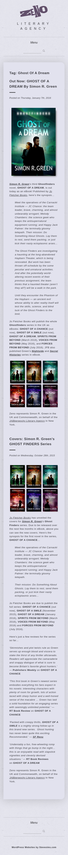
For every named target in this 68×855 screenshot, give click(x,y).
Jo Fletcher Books (20, 517)
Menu (34, 42)
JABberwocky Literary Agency (27, 420)
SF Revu (38, 737)
